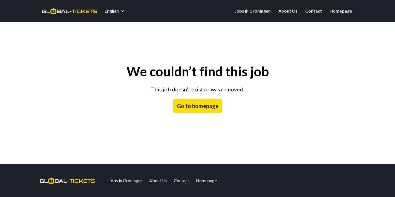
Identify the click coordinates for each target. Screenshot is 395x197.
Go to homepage (197, 106)
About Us (288, 10)
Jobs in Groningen (253, 10)
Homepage (341, 10)
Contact (313, 10)
